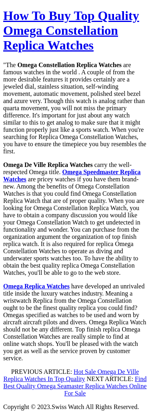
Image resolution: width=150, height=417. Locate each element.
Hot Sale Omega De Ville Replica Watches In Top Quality (71, 375)
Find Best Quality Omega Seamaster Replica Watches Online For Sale (74, 386)
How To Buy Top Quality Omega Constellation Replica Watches (71, 30)
